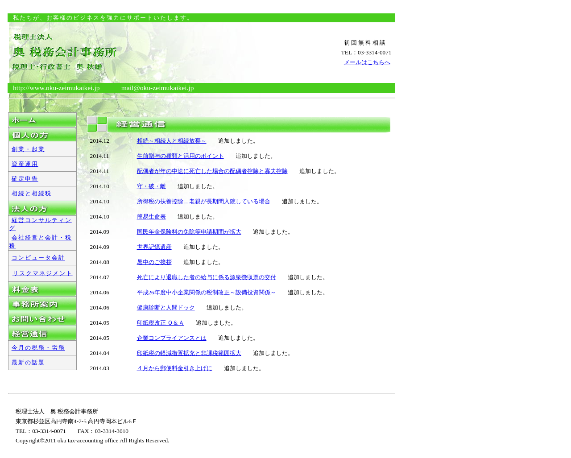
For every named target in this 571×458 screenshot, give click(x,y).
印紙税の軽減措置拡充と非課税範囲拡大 (189, 353)
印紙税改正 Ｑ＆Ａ (160, 322)
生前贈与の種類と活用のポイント (180, 156)
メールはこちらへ (367, 62)
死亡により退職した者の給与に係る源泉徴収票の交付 (206, 277)
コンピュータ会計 (38, 257)
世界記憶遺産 (154, 246)
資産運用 (25, 164)
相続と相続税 (32, 193)
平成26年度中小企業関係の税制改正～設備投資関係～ (206, 292)
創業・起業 (28, 149)
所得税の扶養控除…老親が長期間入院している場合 (203, 201)
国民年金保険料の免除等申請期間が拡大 (189, 231)
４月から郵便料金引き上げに (174, 368)
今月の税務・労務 (38, 347)
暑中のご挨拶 (154, 262)
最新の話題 (28, 362)
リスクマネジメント (42, 273)
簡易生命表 (151, 216)
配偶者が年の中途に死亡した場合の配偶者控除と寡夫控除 (212, 171)
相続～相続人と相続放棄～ (172, 140)
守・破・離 (151, 186)
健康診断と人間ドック (166, 307)
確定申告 (25, 178)
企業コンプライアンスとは (172, 337)
